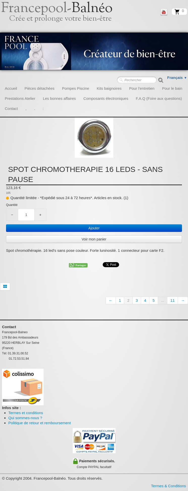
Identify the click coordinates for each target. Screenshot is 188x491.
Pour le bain (172, 88)
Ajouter (93, 228)
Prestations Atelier (20, 98)
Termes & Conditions (168, 486)
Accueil (11, 88)
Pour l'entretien (141, 88)
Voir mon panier (94, 239)
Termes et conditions (25, 413)
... (162, 300)
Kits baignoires (109, 88)
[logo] (62, 16)
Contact (11, 108)
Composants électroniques (106, 98)
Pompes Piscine (75, 88)
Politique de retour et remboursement (39, 423)
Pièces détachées (39, 88)
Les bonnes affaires (59, 98)
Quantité (11, 205)
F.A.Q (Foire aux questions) (159, 98)
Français (177, 77)
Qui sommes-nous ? (25, 418)
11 (172, 300)
